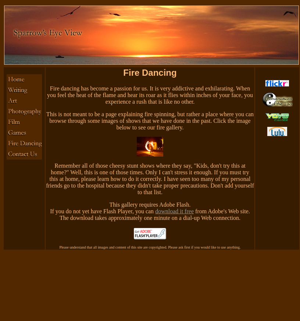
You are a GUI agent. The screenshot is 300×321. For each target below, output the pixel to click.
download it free (174, 211)
